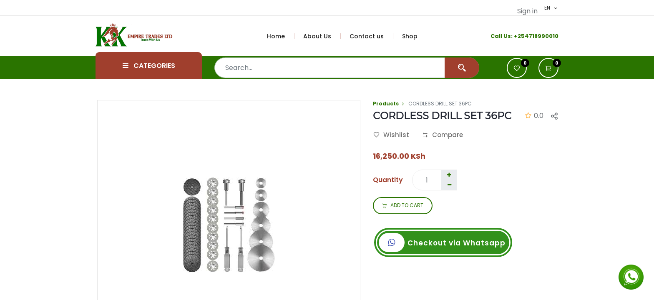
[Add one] (449, 175)
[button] (548, 68)
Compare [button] (442, 135)
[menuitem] (280, 36)
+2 (517, 36)
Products (386, 103)
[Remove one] (449, 185)
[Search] (462, 68)
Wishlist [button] (391, 135)
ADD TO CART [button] (402, 205)
